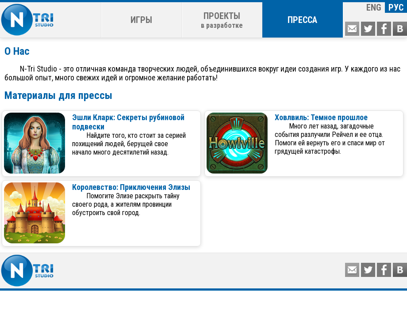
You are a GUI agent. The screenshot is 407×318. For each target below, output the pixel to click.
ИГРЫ (141, 20)
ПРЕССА (302, 20)
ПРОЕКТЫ (222, 20)
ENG (373, 7)
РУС (395, 7)
